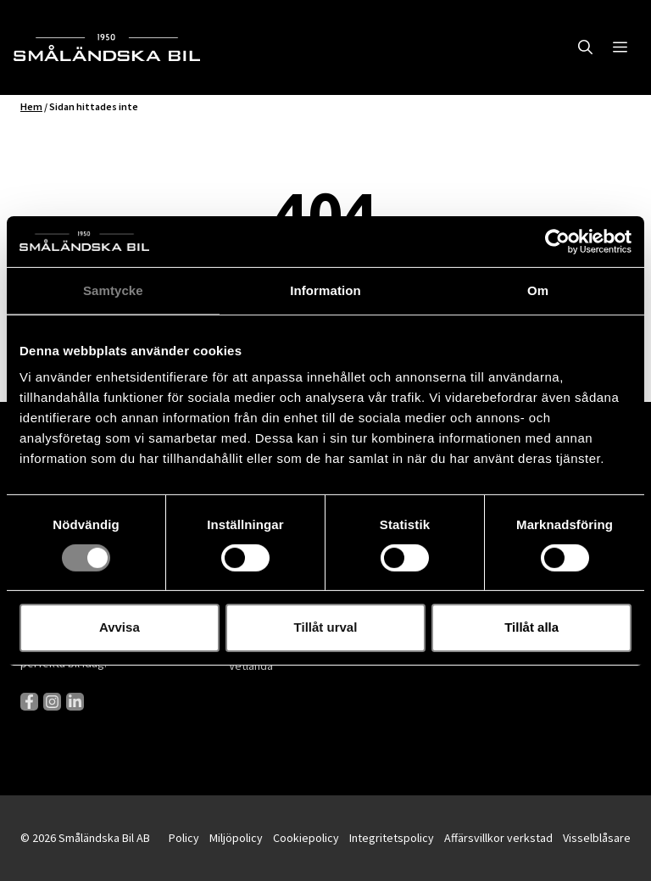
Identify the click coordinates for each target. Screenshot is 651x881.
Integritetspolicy (391, 837)
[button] (585, 47)
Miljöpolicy (236, 837)
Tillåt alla (531, 627)
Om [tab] (537, 289)
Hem (31, 106)
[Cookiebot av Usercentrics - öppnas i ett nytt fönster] (557, 241)
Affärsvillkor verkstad (498, 837)
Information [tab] (325, 289)
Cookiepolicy (306, 837)
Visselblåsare (597, 837)
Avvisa (119, 627)
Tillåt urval (326, 627)
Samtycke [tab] (113, 289)
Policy (184, 837)
